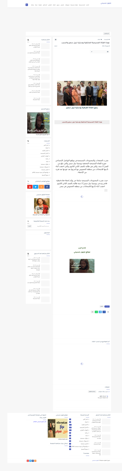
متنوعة (32, 5)
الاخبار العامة (38, 150)
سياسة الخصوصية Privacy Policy (48, 1)
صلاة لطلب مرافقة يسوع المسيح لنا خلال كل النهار (27, 85)
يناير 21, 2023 (28, 98)
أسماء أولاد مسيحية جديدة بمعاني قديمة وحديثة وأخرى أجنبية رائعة (26, 69)
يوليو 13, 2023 (28, 83)
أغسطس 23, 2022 (27, 90)
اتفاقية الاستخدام (71, 1)
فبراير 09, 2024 (28, 265)
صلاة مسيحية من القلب (27, 92)
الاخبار (80, 5)
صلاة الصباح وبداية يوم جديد (26, 53)
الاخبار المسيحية (37, 153)
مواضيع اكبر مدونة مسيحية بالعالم (33, 172)
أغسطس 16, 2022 (27, 43)
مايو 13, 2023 (28, 51)
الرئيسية (99, 39)
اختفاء (46, 5)
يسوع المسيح (38, 175)
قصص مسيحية (37, 169)
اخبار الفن (37, 5)
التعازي (42, 5)
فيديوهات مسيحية (36, 167)
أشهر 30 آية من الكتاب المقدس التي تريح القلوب (27, 61)
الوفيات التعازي (37, 156)
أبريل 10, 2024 (28, 288)
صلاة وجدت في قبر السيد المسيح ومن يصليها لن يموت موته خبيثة (27, 78)
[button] (96, 312)
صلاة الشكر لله (29, 99)
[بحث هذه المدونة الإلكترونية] (33, 226)
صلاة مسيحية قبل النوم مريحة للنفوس (27, 46)
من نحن (65, 1)
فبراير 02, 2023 (28, 58)
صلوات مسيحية (66, 5)
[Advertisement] (61, 19)
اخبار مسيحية (75, 5)
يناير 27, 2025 (28, 257)
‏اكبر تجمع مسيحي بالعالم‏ (32, 421)
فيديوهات (60, 5)
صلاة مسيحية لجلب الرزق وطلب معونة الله (27, 260)
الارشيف (62, 1)
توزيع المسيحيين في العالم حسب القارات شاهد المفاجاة (26, 268)
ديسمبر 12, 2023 (28, 66)
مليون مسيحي (98, 3)
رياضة (25, 5)
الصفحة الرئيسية (79, 1)
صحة (29, 5)
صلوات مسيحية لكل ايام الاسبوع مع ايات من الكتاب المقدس (26, 292)
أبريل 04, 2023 (28, 74)
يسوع (50, 5)
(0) (48, 46)
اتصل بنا (57, 1)
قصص (54, 5)
